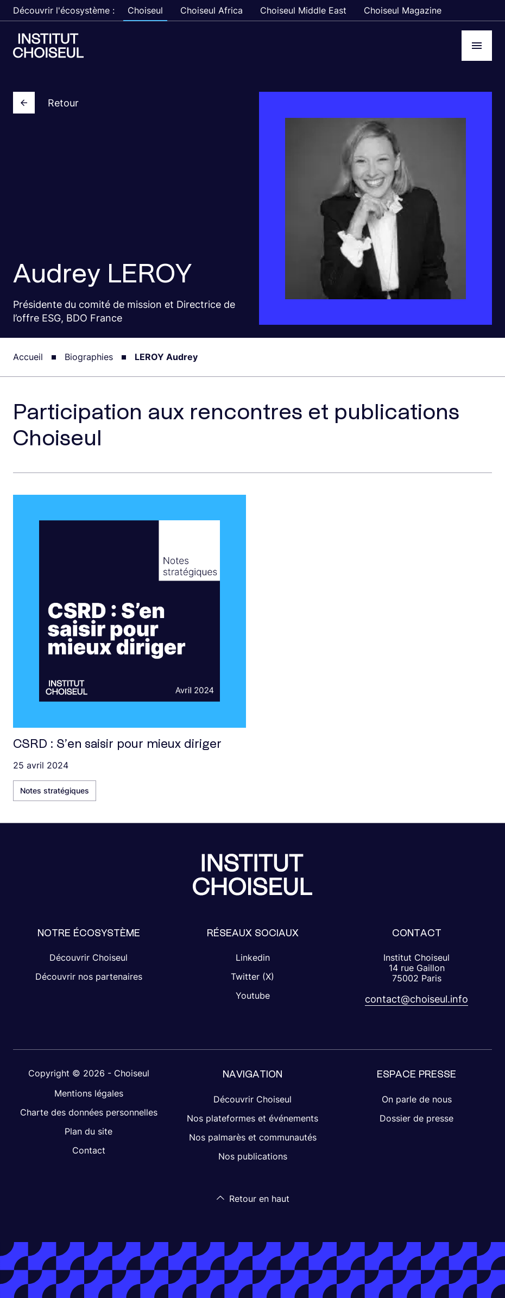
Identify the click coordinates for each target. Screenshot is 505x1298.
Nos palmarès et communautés (253, 1137)
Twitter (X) (252, 976)
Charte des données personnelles (88, 1112)
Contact (88, 1150)
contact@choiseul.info (416, 999)
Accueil (28, 356)
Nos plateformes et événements (252, 1118)
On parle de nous (417, 1099)
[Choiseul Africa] (48, 45)
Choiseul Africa (211, 10)
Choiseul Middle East (303, 10)
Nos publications (252, 1156)
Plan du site (88, 1131)
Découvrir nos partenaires (88, 976)
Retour (46, 103)
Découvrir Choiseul (88, 957)
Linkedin (253, 957)
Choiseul (145, 10)
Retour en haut (252, 1198)
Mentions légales (88, 1093)
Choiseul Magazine (402, 10)
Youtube (253, 995)
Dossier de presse (416, 1118)
